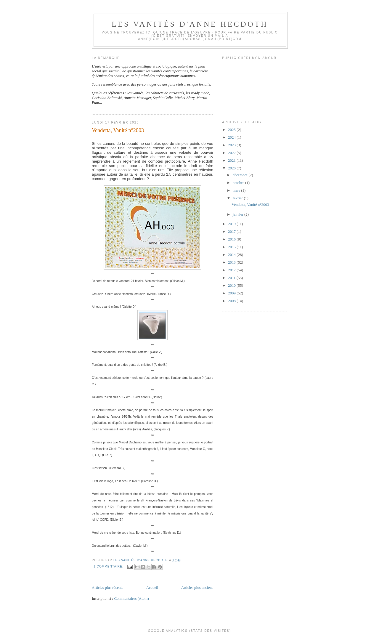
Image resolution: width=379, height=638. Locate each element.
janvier (238, 214)
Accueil (152, 587)
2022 (232, 152)
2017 (232, 231)
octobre (239, 182)
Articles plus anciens (197, 587)
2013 (232, 262)
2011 (232, 277)
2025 (232, 129)
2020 (232, 168)
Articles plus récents (107, 587)
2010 (232, 285)
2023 (232, 145)
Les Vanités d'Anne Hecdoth (190, 24)
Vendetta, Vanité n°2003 (118, 130)
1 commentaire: (109, 566)
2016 (232, 239)
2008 (232, 301)
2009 (232, 293)
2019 (232, 224)
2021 (232, 160)
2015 (232, 247)
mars (237, 190)
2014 (232, 254)
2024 (232, 137)
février (238, 198)
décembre (241, 175)
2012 (232, 270)
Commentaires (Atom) (131, 598)
